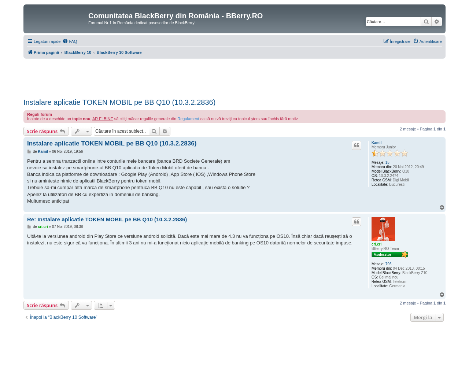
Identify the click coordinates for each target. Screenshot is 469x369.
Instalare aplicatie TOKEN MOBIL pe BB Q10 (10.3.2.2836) (119, 102)
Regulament (188, 119)
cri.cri (376, 244)
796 (388, 264)
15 (387, 162)
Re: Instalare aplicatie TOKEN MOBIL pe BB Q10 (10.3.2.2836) (107, 219)
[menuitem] (69, 41)
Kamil (376, 143)
